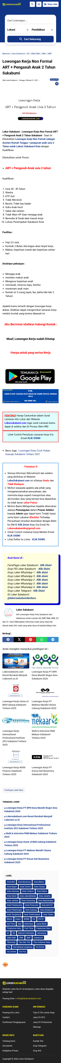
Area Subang (31, 910)
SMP (29, 938)
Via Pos (22, 951)
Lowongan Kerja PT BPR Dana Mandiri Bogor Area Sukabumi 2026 (45, 675)
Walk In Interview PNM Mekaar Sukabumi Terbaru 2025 (43, 734)
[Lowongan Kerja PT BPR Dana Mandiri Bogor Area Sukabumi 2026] (45, 661)
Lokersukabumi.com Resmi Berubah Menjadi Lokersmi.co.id (14, 675)
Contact (6, 1017)
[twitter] (19, 639)
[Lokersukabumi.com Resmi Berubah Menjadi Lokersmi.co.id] (15, 661)
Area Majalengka (45, 900)
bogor (18, 919)
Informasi (29, 924)
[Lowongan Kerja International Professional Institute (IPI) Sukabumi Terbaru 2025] (15, 720)
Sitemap (37, 1027)
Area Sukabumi (47, 910)
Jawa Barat (41, 924)
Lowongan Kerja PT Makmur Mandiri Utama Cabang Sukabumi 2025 (44, 705)
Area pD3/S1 (47, 905)
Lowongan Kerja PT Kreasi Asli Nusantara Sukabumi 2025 (43, 771)
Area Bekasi (39, 882)
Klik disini (42, 572)
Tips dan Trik (24, 942)
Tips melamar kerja (41, 942)
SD (14, 933)
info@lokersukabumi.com (29, 998)
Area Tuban (48, 914)
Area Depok (42, 891)
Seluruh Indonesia (26, 933)
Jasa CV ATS (40, 1017)
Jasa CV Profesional (43, 1022)
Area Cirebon (28, 891)
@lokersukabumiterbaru (21, 598)
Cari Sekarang (30, 39)
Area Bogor (12, 887)
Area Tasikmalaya (32, 914)
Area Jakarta (44, 896)
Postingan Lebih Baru (13, 790)
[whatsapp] (41, 639)
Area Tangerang (14, 914)
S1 (8, 933)
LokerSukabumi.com (18, 480)
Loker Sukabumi (26, 1059)
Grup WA (37, 1050)
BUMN (26, 919)
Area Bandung (24, 882)
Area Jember (12, 900)
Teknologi (11, 942)
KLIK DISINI (34, 438)
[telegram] (53, 639)
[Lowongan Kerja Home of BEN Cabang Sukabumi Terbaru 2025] (15, 690)
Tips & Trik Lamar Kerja (43, 1012)
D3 (34, 919)
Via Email (40, 947)
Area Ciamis (25, 887)
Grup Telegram (40, 1046)
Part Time (29, 928)
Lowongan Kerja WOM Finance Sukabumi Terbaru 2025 (13, 771)
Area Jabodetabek (28, 896)
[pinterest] (30, 639)
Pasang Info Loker (12, 1012)
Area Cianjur (39, 887)
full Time (11, 924)
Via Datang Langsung (22, 947)
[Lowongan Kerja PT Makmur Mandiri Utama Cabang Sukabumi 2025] (45, 690)
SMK (21, 938)
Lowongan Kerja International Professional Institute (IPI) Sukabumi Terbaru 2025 (14, 738)
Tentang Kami (8, 1041)
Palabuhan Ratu (14, 928)
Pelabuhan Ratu (43, 928)
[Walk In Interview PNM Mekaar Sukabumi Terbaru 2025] (45, 720)
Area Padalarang (14, 905)
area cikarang (13, 891)
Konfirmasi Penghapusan (14, 1022)
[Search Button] (32, 4)
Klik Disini (23, 524)
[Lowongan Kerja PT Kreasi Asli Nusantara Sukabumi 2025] (45, 756)
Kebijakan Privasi (10, 1050)
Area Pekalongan (14, 910)
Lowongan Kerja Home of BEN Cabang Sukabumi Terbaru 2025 (15, 705)
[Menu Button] (38, 4)
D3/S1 (41, 919)
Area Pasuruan (31, 905)
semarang (41, 933)
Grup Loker (50, 4)
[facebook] (8, 639)
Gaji (19, 924)
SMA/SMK (11, 938)
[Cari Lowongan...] (30, 20)
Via (8, 947)
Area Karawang (28, 900)
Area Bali (11, 882)
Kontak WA (38, 1041)
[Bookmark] (57, 83)
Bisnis (9, 919)
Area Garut (11, 896)
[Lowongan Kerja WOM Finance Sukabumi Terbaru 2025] (15, 756)
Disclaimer (7, 1046)
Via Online (11, 951)
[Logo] (30, 983)
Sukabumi (38, 938)
